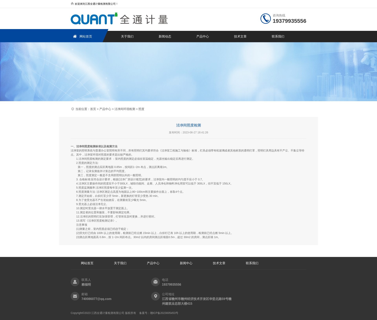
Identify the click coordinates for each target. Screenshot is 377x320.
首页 (93, 109)
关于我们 (127, 36)
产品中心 (202, 36)
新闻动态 (165, 36)
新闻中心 (186, 263)
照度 (141, 109)
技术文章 (240, 36)
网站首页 (82, 36)
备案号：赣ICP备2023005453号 (158, 312)
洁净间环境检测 (124, 109)
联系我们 (278, 36)
